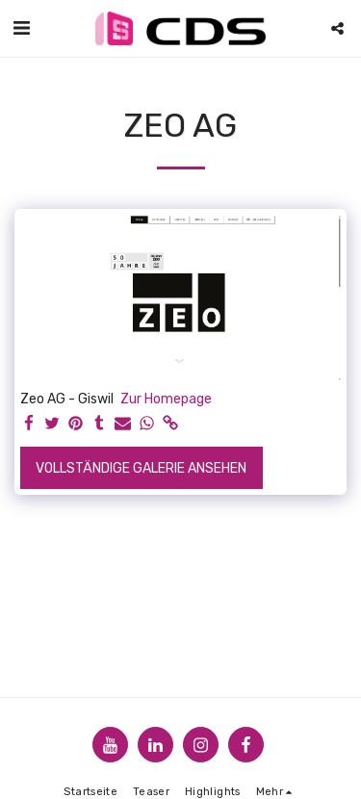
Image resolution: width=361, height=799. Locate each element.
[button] (21, 28)
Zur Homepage (166, 399)
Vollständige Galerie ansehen (141, 468)
